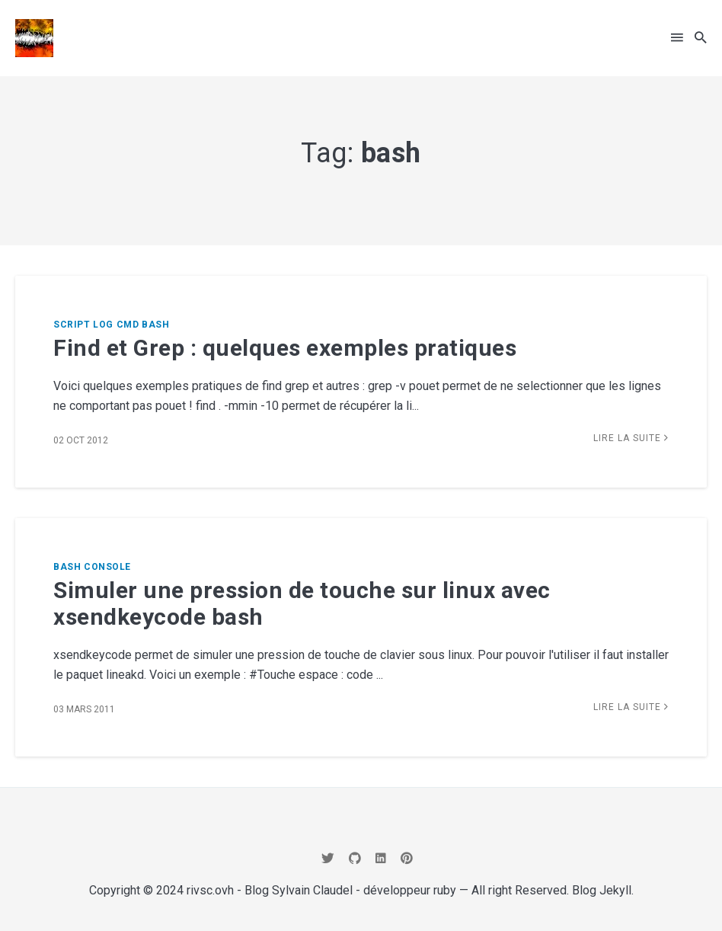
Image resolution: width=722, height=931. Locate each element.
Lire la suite (631, 438)
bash (155, 324)
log (103, 324)
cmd (128, 324)
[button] (677, 38)
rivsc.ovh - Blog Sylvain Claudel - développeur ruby (321, 890)
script (71, 324)
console (107, 566)
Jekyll (615, 890)
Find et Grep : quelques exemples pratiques (284, 347)
